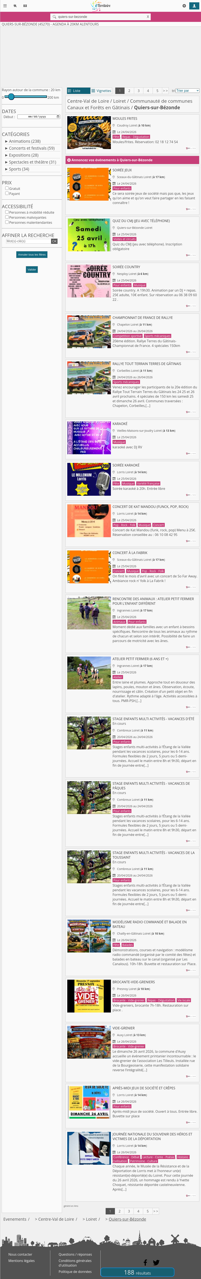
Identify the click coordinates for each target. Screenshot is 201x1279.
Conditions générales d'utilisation (75, 1263)
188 (137, 1272)
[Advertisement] (100, 56)
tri (173, 90)
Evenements (14, 1219)
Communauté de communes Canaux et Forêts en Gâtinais (129, 104)
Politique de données (75, 1271)
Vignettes (101, 90)
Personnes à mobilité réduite (31, 213)
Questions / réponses (75, 1254)
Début (8, 117)
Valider (32, 270)
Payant (14, 194)
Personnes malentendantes (30, 223)
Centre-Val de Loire (88, 101)
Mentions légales (21, 1260)
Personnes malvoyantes (27, 218)
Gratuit (14, 189)
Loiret (119, 101)
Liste (74, 90)
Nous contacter (20, 1254)
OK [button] (54, 242)
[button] (32, 257)
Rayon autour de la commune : (26, 90)
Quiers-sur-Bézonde (127, 1219)
